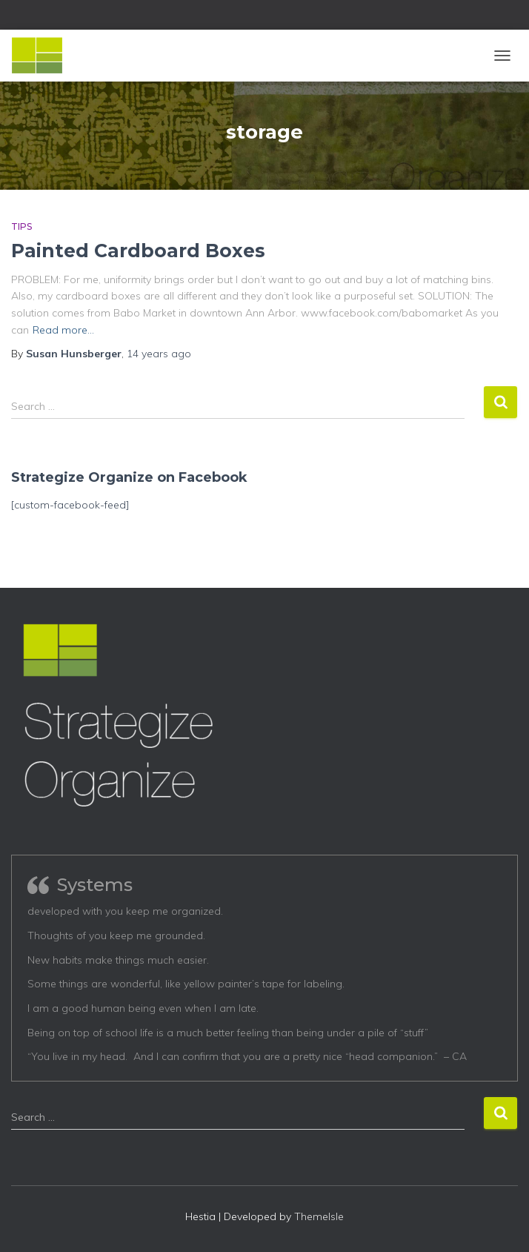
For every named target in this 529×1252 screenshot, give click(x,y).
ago (159, 353)
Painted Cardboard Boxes (138, 250)
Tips (21, 226)
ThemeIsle (319, 1216)
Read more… (63, 330)
